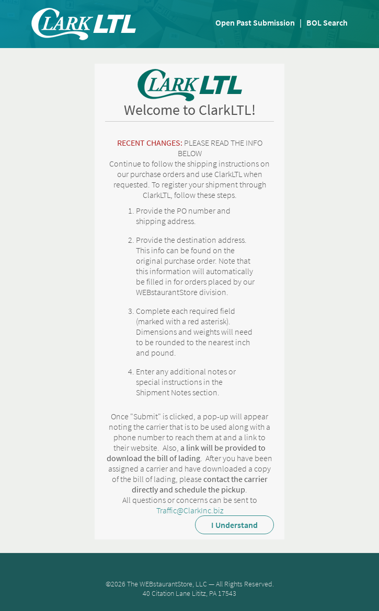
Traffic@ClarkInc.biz (189, 510)
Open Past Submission (255, 22)
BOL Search (327, 22)
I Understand (234, 525)
